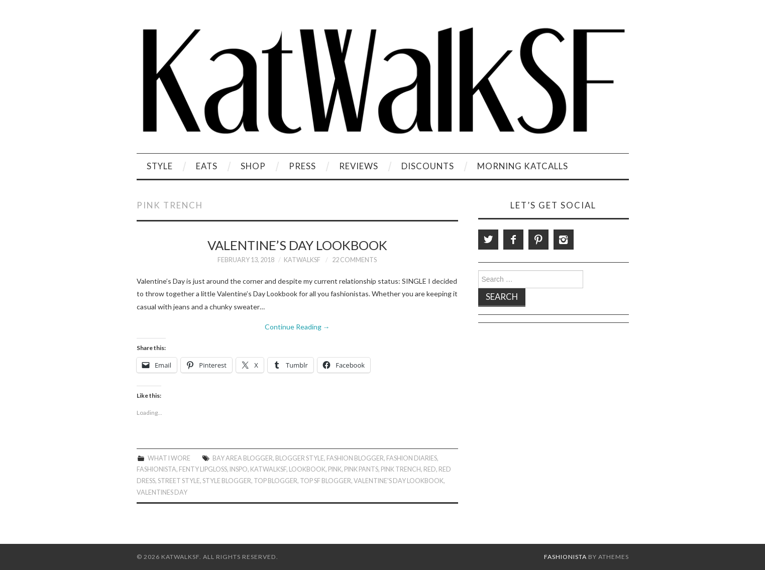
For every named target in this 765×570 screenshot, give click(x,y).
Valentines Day (162, 492)
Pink (335, 469)
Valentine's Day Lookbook (399, 481)
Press (302, 166)
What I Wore (169, 458)
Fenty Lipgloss (203, 469)
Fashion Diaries (411, 458)
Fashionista (156, 469)
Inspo (239, 469)
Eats (206, 166)
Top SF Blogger (325, 481)
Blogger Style (299, 458)
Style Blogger (226, 481)
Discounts (427, 166)
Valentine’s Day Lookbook (297, 245)
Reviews (358, 166)
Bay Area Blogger (242, 458)
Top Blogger (275, 481)
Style (160, 166)
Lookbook (307, 469)
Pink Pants (361, 469)
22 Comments (354, 260)
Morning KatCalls (522, 166)
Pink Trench (401, 469)
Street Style (179, 481)
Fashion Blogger (355, 458)
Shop (253, 166)
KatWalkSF (302, 260)
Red (429, 469)
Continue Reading (297, 326)
